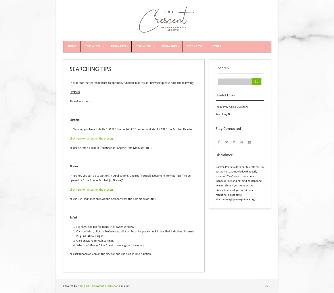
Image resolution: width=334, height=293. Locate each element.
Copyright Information (105, 286)
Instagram (249, 141)
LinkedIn (234, 141)
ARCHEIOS (84, 286)
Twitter (226, 141)
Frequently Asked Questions (232, 106)
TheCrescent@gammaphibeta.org (235, 199)
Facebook (219, 141)
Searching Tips (224, 114)
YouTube (241, 141)
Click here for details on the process (91, 138)
